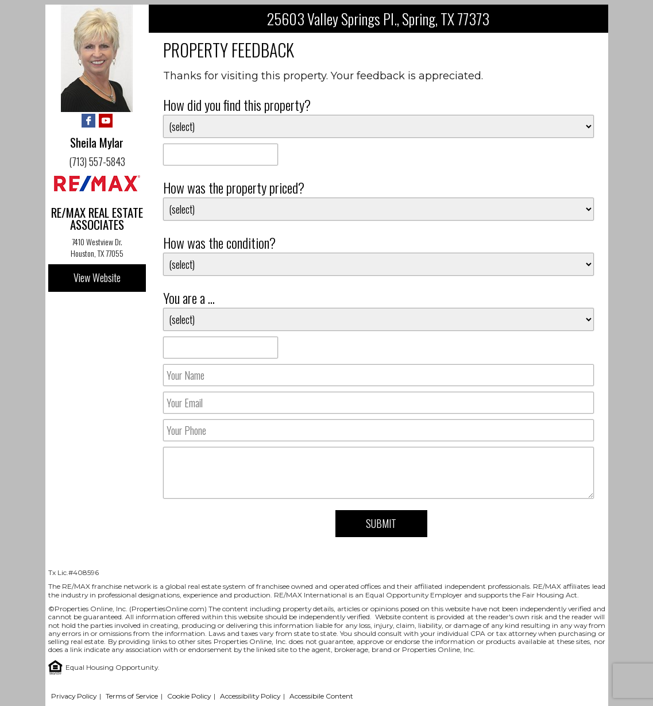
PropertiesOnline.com (168, 608)
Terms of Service (132, 696)
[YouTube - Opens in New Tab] (105, 121)
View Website (97, 277)
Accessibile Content (321, 696)
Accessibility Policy (250, 696)
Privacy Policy (73, 696)
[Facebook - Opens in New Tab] (88, 121)
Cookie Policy (189, 696)
